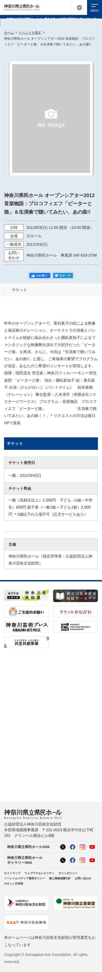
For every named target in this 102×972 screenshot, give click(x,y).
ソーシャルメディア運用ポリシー (24, 878)
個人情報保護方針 (60, 878)
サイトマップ (12, 873)
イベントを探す (29, 33)
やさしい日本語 (13, 883)
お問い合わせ (83, 878)
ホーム (9, 33)
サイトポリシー (68, 873)
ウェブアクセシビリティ (39, 873)
